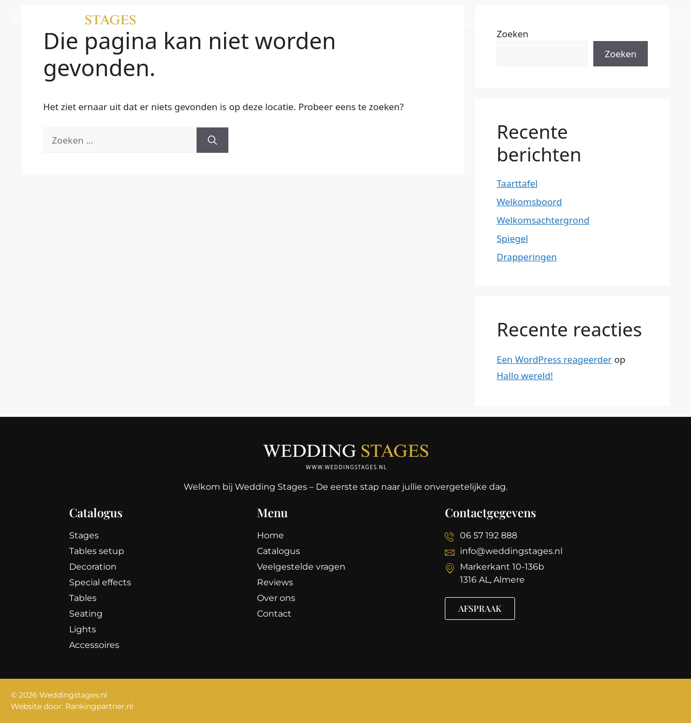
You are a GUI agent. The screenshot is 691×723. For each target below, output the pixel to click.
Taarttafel (517, 183)
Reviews (460, 24)
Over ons (515, 24)
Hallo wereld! (525, 375)
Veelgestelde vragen (378, 24)
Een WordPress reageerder (554, 359)
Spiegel (512, 238)
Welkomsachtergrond (543, 220)
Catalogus (291, 24)
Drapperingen (527, 257)
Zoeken (620, 54)
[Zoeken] (212, 140)
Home (237, 24)
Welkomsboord (529, 201)
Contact (571, 24)
